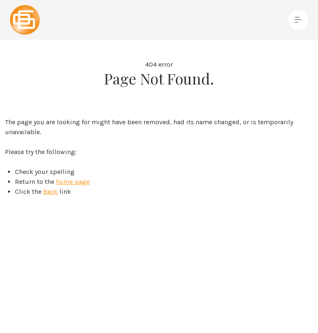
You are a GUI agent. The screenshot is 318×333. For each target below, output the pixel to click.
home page (73, 182)
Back (50, 191)
